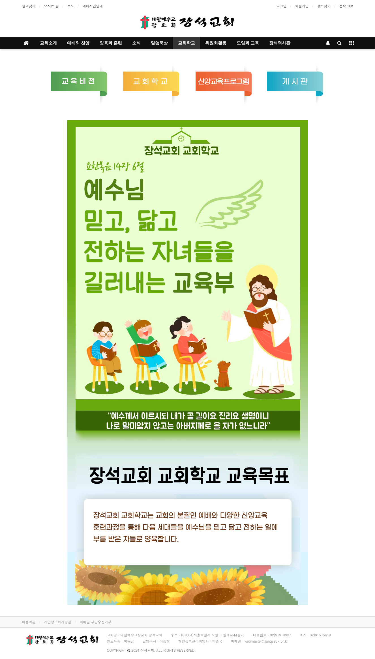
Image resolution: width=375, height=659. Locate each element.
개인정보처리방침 (57, 621)
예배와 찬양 (78, 43)
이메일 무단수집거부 (96, 621)
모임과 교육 (248, 43)
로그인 (282, 5)
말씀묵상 (159, 43)
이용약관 (29, 621)
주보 (70, 5)
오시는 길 (51, 5)
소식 (136, 43)
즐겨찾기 (29, 5)
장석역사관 (279, 43)
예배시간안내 (93, 5)
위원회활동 (215, 43)
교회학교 (186, 43)
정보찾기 (324, 5)
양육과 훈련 (111, 43)
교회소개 (48, 43)
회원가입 (302, 5)
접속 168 (346, 5)
